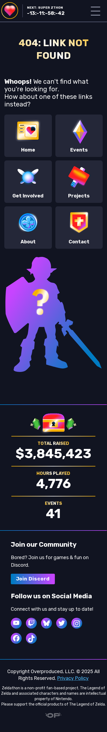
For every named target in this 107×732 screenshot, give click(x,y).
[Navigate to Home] (9, 10)
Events (79, 135)
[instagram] (76, 623)
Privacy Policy (73, 678)
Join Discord (33, 579)
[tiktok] (31, 638)
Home (28, 135)
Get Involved (28, 181)
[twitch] (31, 623)
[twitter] (61, 623)
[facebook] (16, 638)
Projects (79, 181)
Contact (79, 227)
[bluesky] (46, 623)
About (28, 227)
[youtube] (16, 623)
